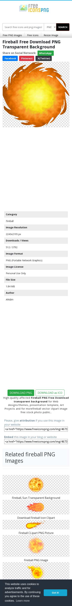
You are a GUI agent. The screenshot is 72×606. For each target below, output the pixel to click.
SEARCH (62, 27)
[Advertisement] (36, 168)
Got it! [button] (55, 592)
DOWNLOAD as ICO (50, 393)
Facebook (10, 58)
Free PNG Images (12, 35)
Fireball (10, 221)
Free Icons (33, 35)
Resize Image (51, 35)
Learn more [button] (23, 600)
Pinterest (27, 58)
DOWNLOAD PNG (21, 393)
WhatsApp (45, 53)
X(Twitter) (43, 58)
